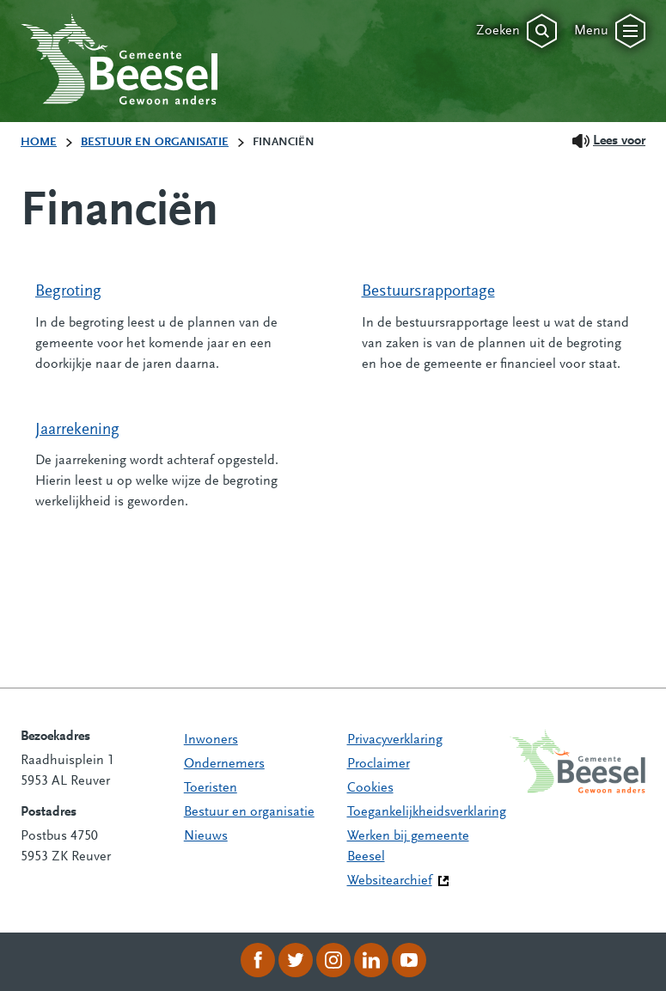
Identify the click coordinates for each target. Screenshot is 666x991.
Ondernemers (224, 764)
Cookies (370, 788)
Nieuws (206, 836)
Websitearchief (389, 881)
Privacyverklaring (395, 740)
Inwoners (211, 740)
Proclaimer (378, 764)
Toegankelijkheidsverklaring (426, 812)
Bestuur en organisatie (249, 812)
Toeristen (210, 788)
